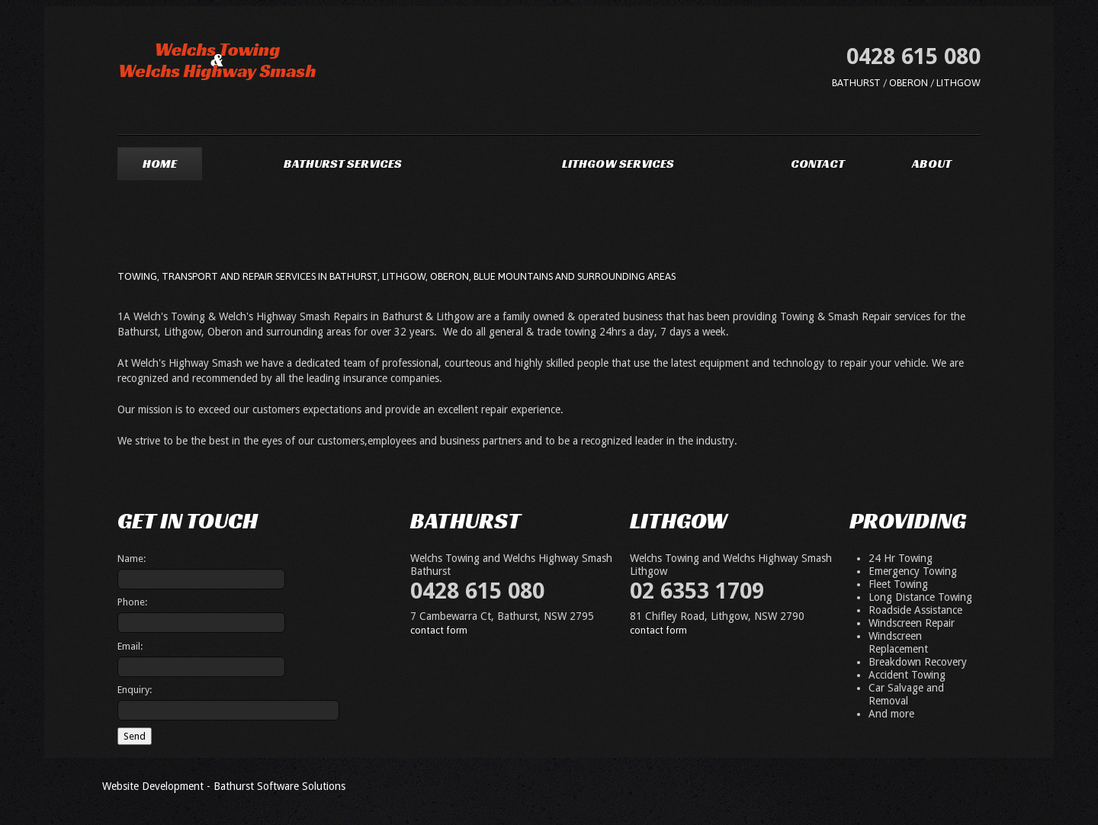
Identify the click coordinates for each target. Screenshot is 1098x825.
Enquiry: (134, 689)
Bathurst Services (343, 164)
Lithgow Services (618, 164)
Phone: (132, 602)
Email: (130, 646)
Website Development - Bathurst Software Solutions (223, 786)
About (932, 164)
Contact (818, 164)
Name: (131, 558)
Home (160, 164)
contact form (438, 630)
